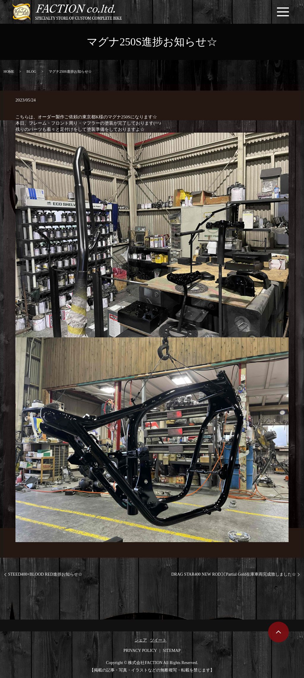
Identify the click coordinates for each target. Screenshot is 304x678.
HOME (9, 71)
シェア (140, 640)
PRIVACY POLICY (140, 650)
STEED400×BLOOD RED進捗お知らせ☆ (45, 574)
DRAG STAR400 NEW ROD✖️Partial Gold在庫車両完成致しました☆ (233, 574)
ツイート (158, 640)
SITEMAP (171, 650)
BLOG (31, 71)
